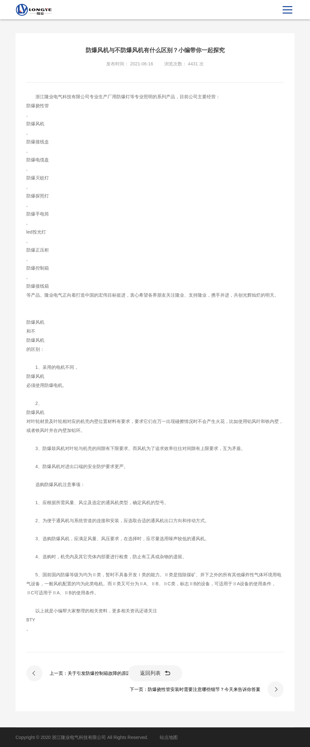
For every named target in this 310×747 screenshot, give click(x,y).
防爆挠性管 (37, 105)
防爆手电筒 (37, 213)
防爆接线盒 (37, 141)
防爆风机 (35, 123)
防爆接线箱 (37, 286)
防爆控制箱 (37, 268)
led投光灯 (36, 232)
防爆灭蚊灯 (37, 177)
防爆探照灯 (37, 195)
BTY (30, 619)
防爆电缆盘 (37, 159)
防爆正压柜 (37, 250)
